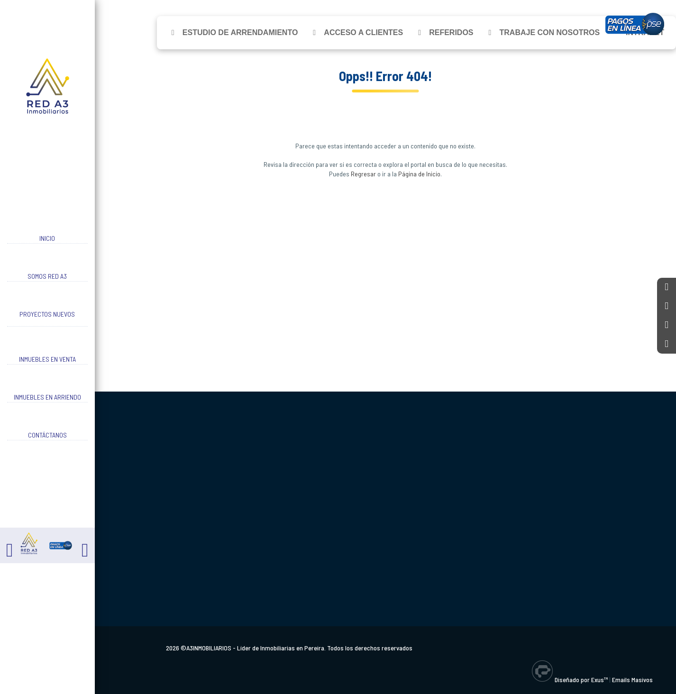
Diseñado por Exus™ (581, 680)
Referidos (451, 32)
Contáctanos (47, 435)
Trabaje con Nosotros (550, 32)
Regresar (363, 174)
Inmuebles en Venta (47, 359)
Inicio (47, 238)
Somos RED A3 (47, 276)
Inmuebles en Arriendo (47, 397)
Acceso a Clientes (363, 32)
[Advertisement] (385, 273)
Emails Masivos (632, 680)
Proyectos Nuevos (47, 314)
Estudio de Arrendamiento (240, 32)
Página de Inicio (419, 174)
